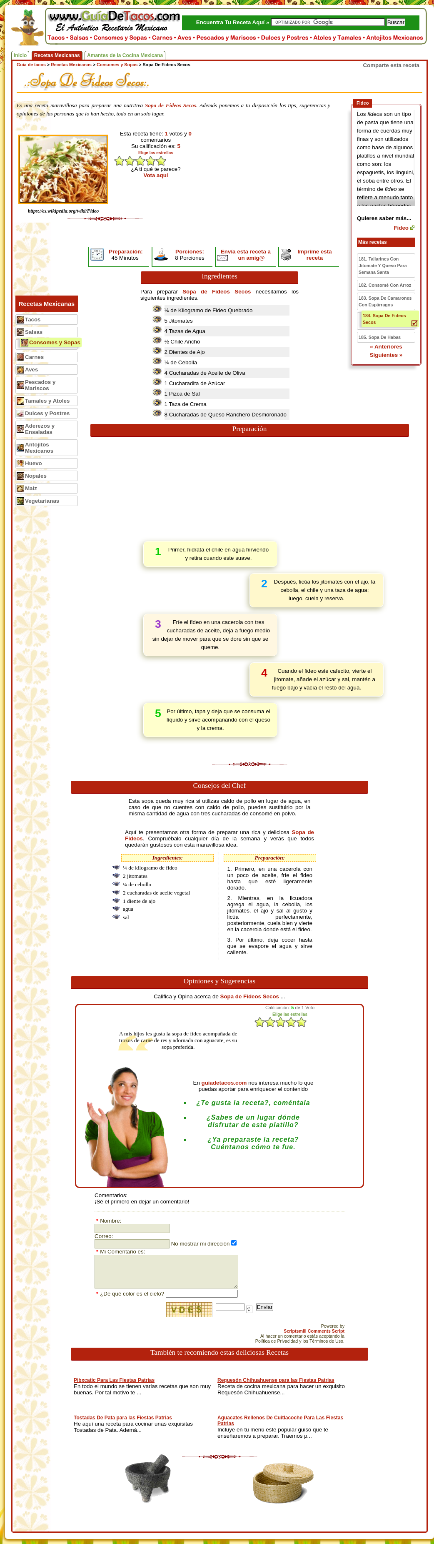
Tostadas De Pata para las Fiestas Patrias (123, 1418)
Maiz (31, 488)
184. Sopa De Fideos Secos (384, 319)
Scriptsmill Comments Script (314, 1330)
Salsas (33, 332)
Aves (31, 369)
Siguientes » (386, 355)
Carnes (34, 357)
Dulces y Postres (47, 413)
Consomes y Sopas (54, 342)
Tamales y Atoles (47, 401)
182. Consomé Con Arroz (385, 285)
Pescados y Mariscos (40, 385)
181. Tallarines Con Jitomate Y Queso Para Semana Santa (383, 265)
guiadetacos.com (224, 1083)
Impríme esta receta (314, 254)
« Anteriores (386, 346)
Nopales (36, 476)
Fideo (401, 228)
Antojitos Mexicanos (39, 447)
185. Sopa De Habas (380, 337)
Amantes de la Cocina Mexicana (125, 55)
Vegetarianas (42, 501)
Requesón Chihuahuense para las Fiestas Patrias (275, 1380)
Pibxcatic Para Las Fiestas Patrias (114, 1380)
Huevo (33, 463)
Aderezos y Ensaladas (40, 429)
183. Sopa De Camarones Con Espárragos (385, 301)
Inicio (20, 55)
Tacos (33, 319)
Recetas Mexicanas (57, 55)
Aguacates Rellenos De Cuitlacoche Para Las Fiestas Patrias (280, 1420)
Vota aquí (156, 175)
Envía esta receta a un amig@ (246, 254)
